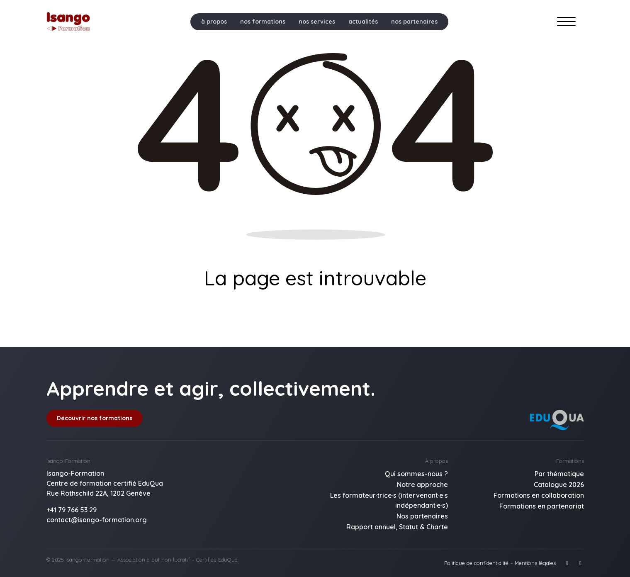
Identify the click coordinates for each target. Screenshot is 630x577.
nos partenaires (414, 21)
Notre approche (422, 484)
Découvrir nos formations (94, 418)
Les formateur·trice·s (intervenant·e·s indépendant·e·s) (389, 500)
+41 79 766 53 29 (71, 510)
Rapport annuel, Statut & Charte (397, 527)
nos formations (262, 21)
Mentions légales (535, 563)
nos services (317, 21)
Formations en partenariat (541, 506)
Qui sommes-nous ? (416, 474)
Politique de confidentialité (476, 563)
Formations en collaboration (539, 495)
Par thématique (559, 474)
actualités (363, 21)
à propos (214, 21)
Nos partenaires (422, 516)
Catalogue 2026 (559, 484)
